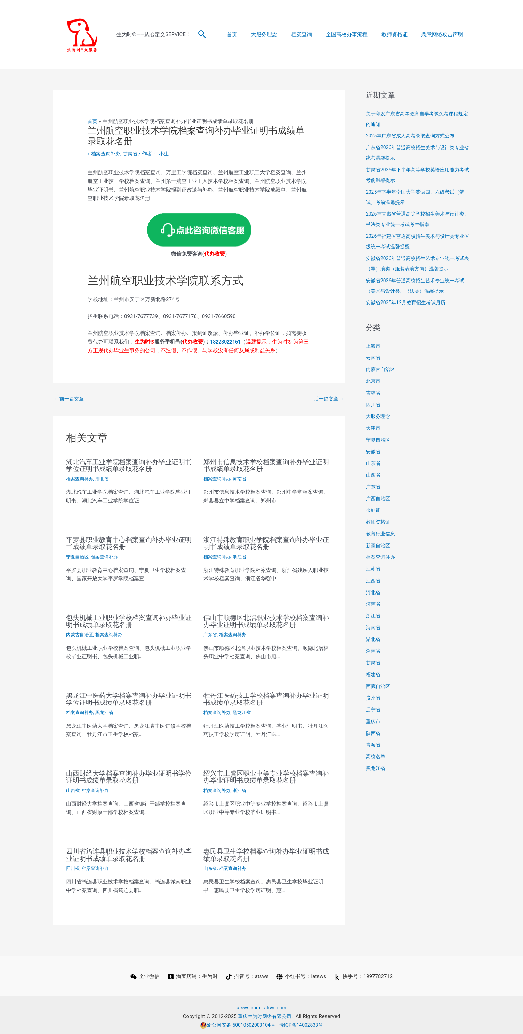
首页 (251, 34)
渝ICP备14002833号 (304, 1022)
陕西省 (373, 733)
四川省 (73, 866)
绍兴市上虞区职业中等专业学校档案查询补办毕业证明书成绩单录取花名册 (266, 775)
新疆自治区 (379, 545)
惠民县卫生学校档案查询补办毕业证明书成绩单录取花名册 (266, 853)
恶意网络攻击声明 (444, 34)
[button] (202, 34)
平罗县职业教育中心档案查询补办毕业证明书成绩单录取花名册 (128, 543)
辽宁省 (373, 709)
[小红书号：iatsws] (302, 974)
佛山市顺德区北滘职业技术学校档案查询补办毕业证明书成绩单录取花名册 (266, 620)
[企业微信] (144, 974)
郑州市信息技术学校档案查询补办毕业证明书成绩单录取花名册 (266, 465)
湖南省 (373, 651)
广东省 (210, 634)
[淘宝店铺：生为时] (192, 974)
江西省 (373, 580)
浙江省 (242, 556)
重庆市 (373, 721)
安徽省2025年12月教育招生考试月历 (408, 302)
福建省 (373, 674)
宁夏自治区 (78, 556)
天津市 (373, 428)
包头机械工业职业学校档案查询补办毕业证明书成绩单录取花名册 (128, 620)
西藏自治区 (379, 686)
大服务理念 (280, 34)
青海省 (373, 745)
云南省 (373, 358)
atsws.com (247, 1005)
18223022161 (226, 341)
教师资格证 (400, 34)
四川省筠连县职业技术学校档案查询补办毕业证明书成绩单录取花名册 (128, 853)
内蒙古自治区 (80, 634)
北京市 (373, 381)
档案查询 (313, 34)
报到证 (373, 510)
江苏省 (373, 569)
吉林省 (373, 393)
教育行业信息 (381, 534)
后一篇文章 (328, 399)
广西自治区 (379, 498)
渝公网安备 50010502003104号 (236, 1022)
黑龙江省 (107, 711)
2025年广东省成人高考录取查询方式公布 (413, 135)
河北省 (373, 592)
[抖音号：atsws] (247, 974)
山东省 (210, 866)
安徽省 (373, 452)
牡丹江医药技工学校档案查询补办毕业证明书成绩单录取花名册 (266, 697)
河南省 (242, 479)
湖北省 (104, 479)
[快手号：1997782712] (364, 974)
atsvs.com (276, 1005)
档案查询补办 (106, 154)
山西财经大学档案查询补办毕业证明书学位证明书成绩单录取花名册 (128, 775)
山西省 (73, 788)
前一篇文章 (70, 399)
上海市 (373, 346)
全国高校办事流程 (355, 34)
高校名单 (376, 756)
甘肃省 (132, 154)
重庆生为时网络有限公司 (264, 1014)
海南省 (373, 627)
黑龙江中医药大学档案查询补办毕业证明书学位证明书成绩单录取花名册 (128, 697)
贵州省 (373, 698)
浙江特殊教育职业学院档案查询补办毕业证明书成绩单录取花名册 (266, 543)
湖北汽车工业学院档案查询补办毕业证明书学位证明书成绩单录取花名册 (128, 465)
